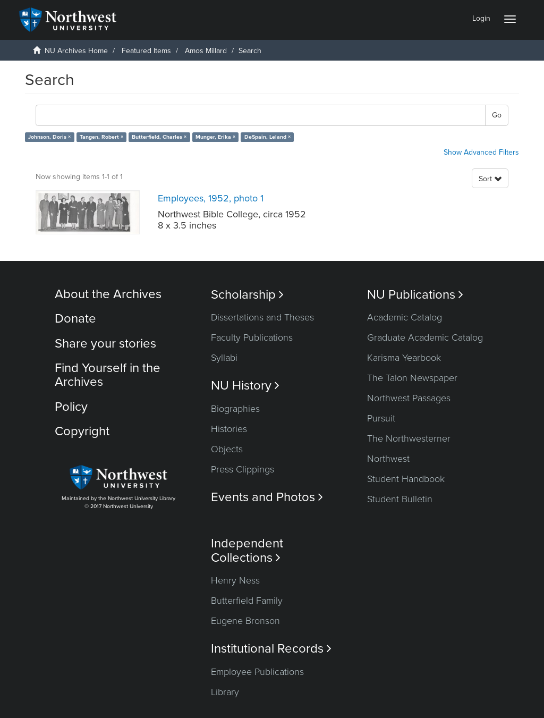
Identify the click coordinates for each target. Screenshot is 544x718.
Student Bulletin (399, 499)
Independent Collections (247, 550)
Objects (227, 449)
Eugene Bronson (245, 621)
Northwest (388, 458)
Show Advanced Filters (481, 152)
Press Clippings (242, 469)
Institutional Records (271, 648)
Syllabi (224, 358)
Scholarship (247, 294)
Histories (229, 429)
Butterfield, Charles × (159, 136)
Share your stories (105, 343)
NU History (245, 385)
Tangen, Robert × (101, 136)
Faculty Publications (252, 337)
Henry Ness (235, 580)
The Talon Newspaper (412, 378)
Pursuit (381, 418)
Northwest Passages (408, 398)
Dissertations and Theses (262, 317)
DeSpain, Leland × (267, 136)
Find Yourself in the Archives (107, 375)
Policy (71, 407)
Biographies (235, 409)
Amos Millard (206, 50)
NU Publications (415, 294)
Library (225, 692)
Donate (75, 318)
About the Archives (108, 294)
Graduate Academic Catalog (425, 337)
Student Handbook (406, 479)
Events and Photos (267, 497)
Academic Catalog (404, 317)
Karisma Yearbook (404, 358)
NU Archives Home (76, 50)
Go (497, 115)
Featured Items (146, 50)
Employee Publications (257, 672)
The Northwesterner (408, 438)
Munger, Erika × (215, 136)
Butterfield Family (247, 600)
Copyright (82, 431)
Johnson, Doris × (49, 136)
